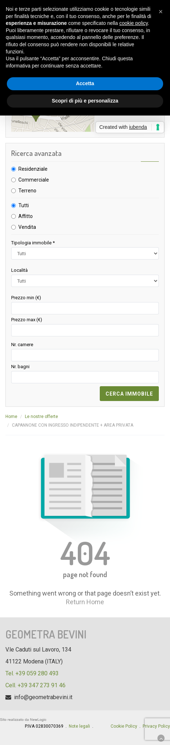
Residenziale (33, 169)
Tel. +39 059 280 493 (32, 673)
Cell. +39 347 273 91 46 (35, 685)
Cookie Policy (124, 726)
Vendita (27, 227)
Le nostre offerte (41, 416)
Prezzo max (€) (26, 319)
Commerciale (33, 180)
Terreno (27, 190)
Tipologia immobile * (33, 242)
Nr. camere (22, 344)
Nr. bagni (20, 366)
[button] (160, 11)
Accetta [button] (85, 83)
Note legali (79, 726)
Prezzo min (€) (26, 297)
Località (19, 270)
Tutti (23, 205)
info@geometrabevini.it (43, 697)
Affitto (25, 216)
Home (11, 416)
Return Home (85, 602)
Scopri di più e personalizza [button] (85, 101)
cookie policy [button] (133, 23)
